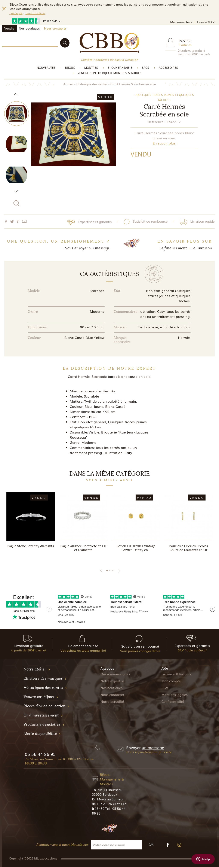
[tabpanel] (30, 526)
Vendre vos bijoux (41, 696)
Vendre (9, 28)
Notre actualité (112, 701)
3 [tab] (113, 570)
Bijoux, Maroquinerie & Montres (112, 779)
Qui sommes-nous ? (115, 674)
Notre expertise (113, 680)
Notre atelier (37, 669)
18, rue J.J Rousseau (107, 789)
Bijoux (70, 68)
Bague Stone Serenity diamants (30, 546)
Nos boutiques (29, 28)
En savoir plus (164, 143)
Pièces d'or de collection (47, 706)
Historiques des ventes (45, 687)
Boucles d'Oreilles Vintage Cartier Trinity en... (136, 548)
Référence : (156, 121)
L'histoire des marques (45, 678)
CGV (164, 687)
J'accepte (15, 13)
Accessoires (168, 68)
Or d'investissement (43, 715)
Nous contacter (55, 28)
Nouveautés (46, 68)
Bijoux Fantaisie (120, 68)
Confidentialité (172, 701)
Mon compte (171, 680)
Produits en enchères (44, 724)
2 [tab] (110, 570)
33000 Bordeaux (104, 794)
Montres (91, 68)
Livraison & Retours (176, 674)
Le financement (173, 248)
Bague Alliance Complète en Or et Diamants (83, 548)
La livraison (201, 248)
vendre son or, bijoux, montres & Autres (109, 73)
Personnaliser (35, 13)
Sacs (145, 68)
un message (99, 248)
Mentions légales (174, 694)
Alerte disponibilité (42, 733)
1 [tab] (107, 570)
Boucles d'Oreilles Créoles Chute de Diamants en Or (188, 548)
